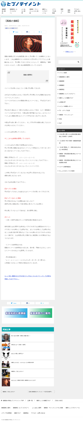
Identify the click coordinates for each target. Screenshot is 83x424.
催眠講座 (61, 81)
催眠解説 (61, 85)
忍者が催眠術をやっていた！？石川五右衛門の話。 (42, 391)
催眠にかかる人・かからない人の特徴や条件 (22, 362)
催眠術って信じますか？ (17, 371)
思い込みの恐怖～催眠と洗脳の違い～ (21, 335)
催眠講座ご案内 (4, 11)
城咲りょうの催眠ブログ (11, 28)
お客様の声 (62, 102)
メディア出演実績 (54, 11)
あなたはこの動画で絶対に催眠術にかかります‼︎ (23, 380)
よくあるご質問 (23, 11)
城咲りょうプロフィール (44, 11)
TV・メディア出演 (64, 110)
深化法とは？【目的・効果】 (18, 344)
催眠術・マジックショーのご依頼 (34, 11)
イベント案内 (63, 72)
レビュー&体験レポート (66, 106)
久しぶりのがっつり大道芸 (66, 171)
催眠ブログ (62, 11)
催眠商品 (69, 11)
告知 (60, 119)
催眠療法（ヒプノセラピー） (13, 11)
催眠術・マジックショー (66, 114)
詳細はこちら (69, 51)
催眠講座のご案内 (64, 77)
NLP (60, 123)
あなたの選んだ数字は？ (17, 353)
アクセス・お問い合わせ (77, 11)
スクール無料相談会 (65, 166)
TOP (13, 400)
